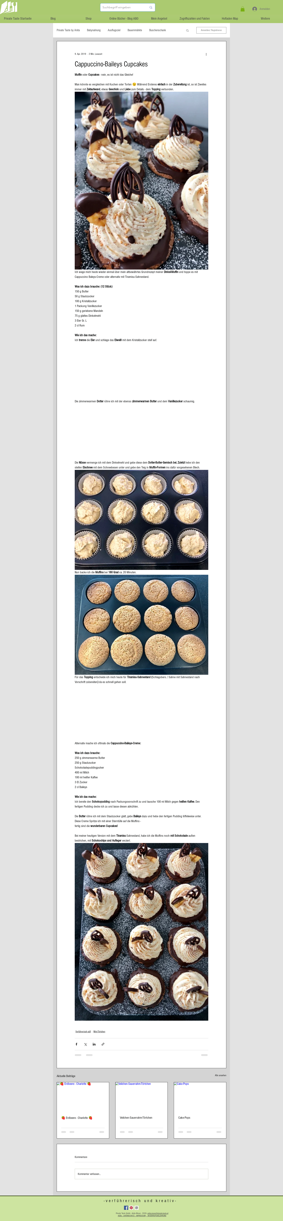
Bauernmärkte (135, 30)
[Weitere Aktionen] (206, 54)
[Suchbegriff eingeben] (122, 7)
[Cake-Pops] (200, 1096)
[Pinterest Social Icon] (131, 1208)
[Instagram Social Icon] (136, 1208)
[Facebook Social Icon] (126, 1208)
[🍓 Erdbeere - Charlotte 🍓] (83, 1096)
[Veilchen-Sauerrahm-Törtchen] (142, 1096)
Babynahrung (94, 30)
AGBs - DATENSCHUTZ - (127, 1216)
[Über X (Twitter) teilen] (85, 1044)
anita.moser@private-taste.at (157, 1213)
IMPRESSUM (141, 1216)
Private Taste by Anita (68, 30)
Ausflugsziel (114, 30)
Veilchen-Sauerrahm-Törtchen (136, 1118)
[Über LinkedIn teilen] (94, 1044)
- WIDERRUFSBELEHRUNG (156, 1216)
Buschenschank (157, 30)
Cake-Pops (184, 1118)
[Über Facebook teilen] (76, 1044)
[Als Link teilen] (103, 1044)
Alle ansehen (220, 1075)
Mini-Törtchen (99, 1031)
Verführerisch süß (83, 1031)
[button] (242, 9)
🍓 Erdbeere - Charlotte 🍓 (76, 1118)
